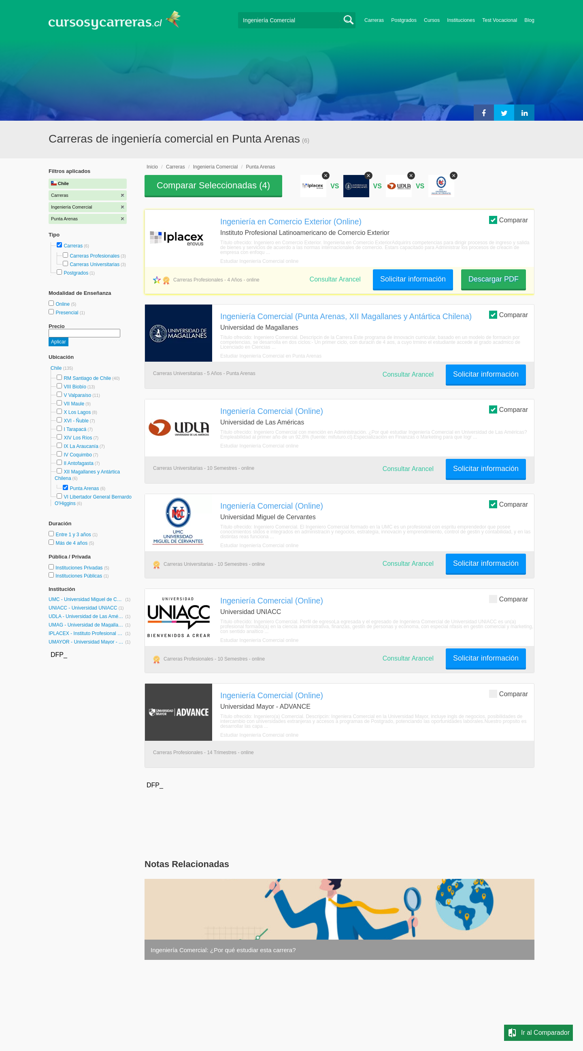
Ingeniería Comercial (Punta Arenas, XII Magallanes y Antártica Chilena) (346, 316)
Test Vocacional (499, 20)
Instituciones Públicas (82, 576)
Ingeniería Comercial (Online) (271, 411)
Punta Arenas (84, 488)
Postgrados (404, 20)
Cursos (432, 20)
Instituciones (461, 20)
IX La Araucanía (81, 446)
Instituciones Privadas (82, 568)
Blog (529, 20)
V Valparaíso (77, 395)
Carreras (374, 20)
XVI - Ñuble (76, 421)
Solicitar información (413, 279)
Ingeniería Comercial (215, 167)
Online (63, 304)
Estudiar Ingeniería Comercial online (259, 261)
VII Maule (74, 404)
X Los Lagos (77, 412)
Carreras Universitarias (94, 264)
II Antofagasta (78, 463)
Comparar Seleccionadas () (213, 185)
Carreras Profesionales (94, 256)
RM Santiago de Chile (87, 378)
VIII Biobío (75, 387)
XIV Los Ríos (78, 438)
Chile (57, 368)
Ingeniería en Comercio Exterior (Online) (291, 221)
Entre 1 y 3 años (73, 534)
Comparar (508, 220)
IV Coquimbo (77, 455)
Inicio (152, 167)
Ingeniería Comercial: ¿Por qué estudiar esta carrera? (223, 950)
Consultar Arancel (335, 279)
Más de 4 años (72, 543)
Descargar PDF (493, 279)
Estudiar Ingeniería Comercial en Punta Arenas (270, 356)
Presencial (67, 313)
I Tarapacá (75, 429)
